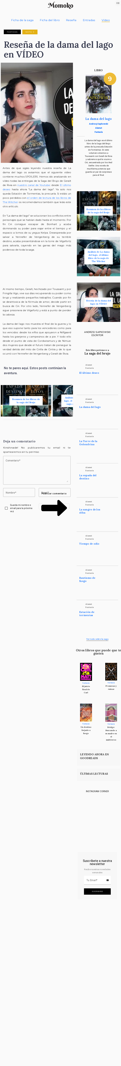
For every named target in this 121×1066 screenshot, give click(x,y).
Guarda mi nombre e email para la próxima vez (21, 508)
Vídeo (106, 20)
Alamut (98, 128)
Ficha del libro (50, 20)
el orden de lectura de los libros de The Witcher (37, 200)
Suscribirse (97, 891)
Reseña (71, 20)
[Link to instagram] (85, 804)
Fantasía (12, 32)
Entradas (89, 20)
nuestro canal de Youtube (33, 185)
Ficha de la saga (22, 20)
